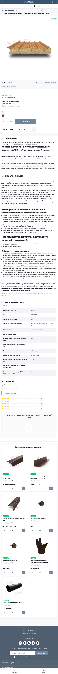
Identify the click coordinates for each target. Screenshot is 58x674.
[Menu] (2, 2)
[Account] (56, 2)
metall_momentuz (37, 643)
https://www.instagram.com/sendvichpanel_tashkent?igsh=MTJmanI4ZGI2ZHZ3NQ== (20, 643)
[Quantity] (7, 121)
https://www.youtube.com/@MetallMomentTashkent (33, 643)
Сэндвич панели (9, 10)
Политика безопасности (27, 656)
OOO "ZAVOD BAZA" (50, 82)
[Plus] (11, 121)
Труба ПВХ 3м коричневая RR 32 (12, 602)
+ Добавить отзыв (10, 393)
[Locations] (53, 2)
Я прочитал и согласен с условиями (30, 656)
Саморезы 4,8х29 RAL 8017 (38, 518)
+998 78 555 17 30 (29, 634)
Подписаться (41, 653)
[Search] (5, 2)
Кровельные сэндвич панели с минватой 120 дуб (21, 294)
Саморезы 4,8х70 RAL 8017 (10, 560)
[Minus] (3, 121)
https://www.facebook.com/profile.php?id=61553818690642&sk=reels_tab (24, 643)
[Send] (34, 129)
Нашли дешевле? (6, 91)
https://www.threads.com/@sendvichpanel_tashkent (29, 643)
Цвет (3, 112)
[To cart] (23, 488)
